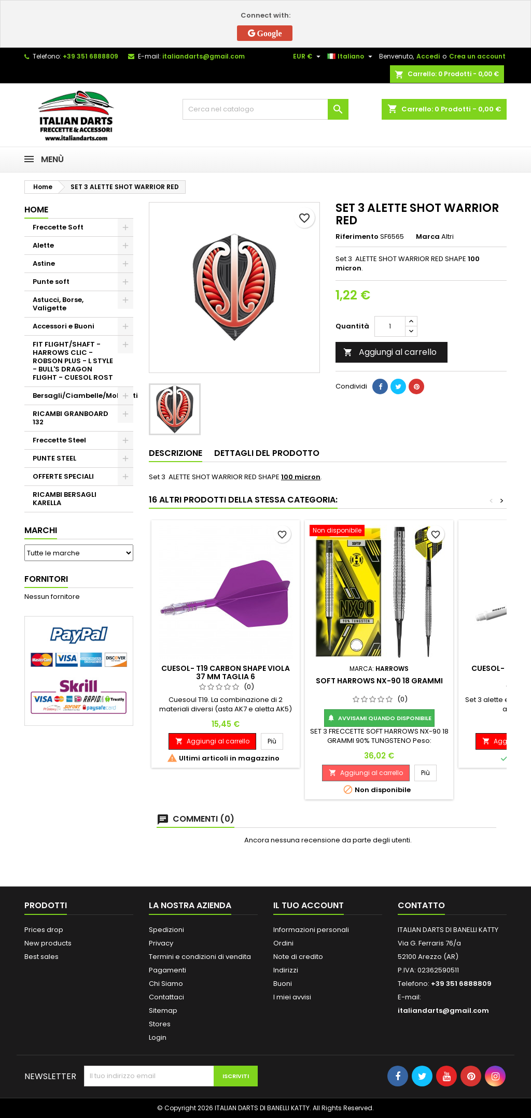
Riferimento (357, 236)
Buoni (282, 983)
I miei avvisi (292, 997)
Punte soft (51, 281)
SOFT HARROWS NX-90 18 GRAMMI (379, 681)
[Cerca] (265, 109)
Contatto (421, 905)
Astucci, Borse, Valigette (58, 304)
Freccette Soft (58, 227)
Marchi (40, 530)
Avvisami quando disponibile (379, 718)
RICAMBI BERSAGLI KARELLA (64, 499)
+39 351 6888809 (90, 56)
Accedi (428, 56)
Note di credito (298, 957)
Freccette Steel (59, 440)
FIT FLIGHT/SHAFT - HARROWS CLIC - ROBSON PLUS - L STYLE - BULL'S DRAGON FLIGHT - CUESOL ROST (73, 360)
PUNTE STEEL (54, 458)
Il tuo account (308, 905)
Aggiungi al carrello (390, 352)
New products (48, 943)
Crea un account (477, 56)
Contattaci (166, 997)
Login (157, 1037)
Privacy (161, 943)
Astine (44, 263)
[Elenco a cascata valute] (308, 56)
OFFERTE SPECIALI (63, 476)
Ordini (283, 943)
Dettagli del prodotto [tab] (266, 453)
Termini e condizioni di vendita (200, 957)
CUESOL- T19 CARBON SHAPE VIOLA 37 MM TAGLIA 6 (225, 672)
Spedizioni (166, 930)
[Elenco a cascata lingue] (351, 56)
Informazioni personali (311, 930)
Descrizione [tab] (175, 453)
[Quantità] (390, 326)
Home (36, 210)
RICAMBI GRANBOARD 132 (70, 418)
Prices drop (43, 930)
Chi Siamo (166, 983)
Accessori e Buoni (63, 326)
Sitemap (163, 1010)
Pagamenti (167, 970)
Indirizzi (285, 970)
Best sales (41, 957)
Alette (43, 245)
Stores (160, 1024)
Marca (428, 236)
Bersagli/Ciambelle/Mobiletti (83, 395)
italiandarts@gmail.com (203, 56)
